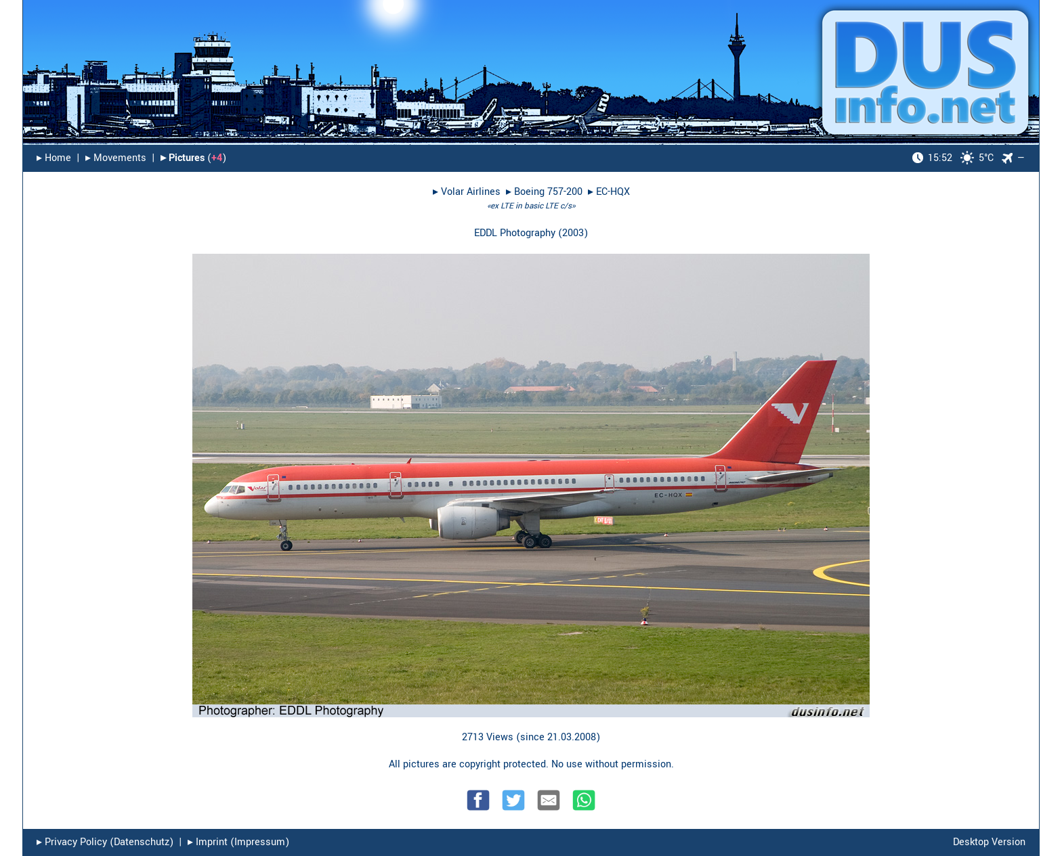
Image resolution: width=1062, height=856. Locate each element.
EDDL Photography (514, 233)
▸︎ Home (54, 158)
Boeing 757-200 (548, 192)
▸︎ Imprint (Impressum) (238, 842)
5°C (953, 158)
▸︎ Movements (115, 158)
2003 (573, 233)
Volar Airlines (471, 192)
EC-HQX (613, 192)
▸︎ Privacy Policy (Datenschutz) (105, 842)
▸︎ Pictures (183, 158)
